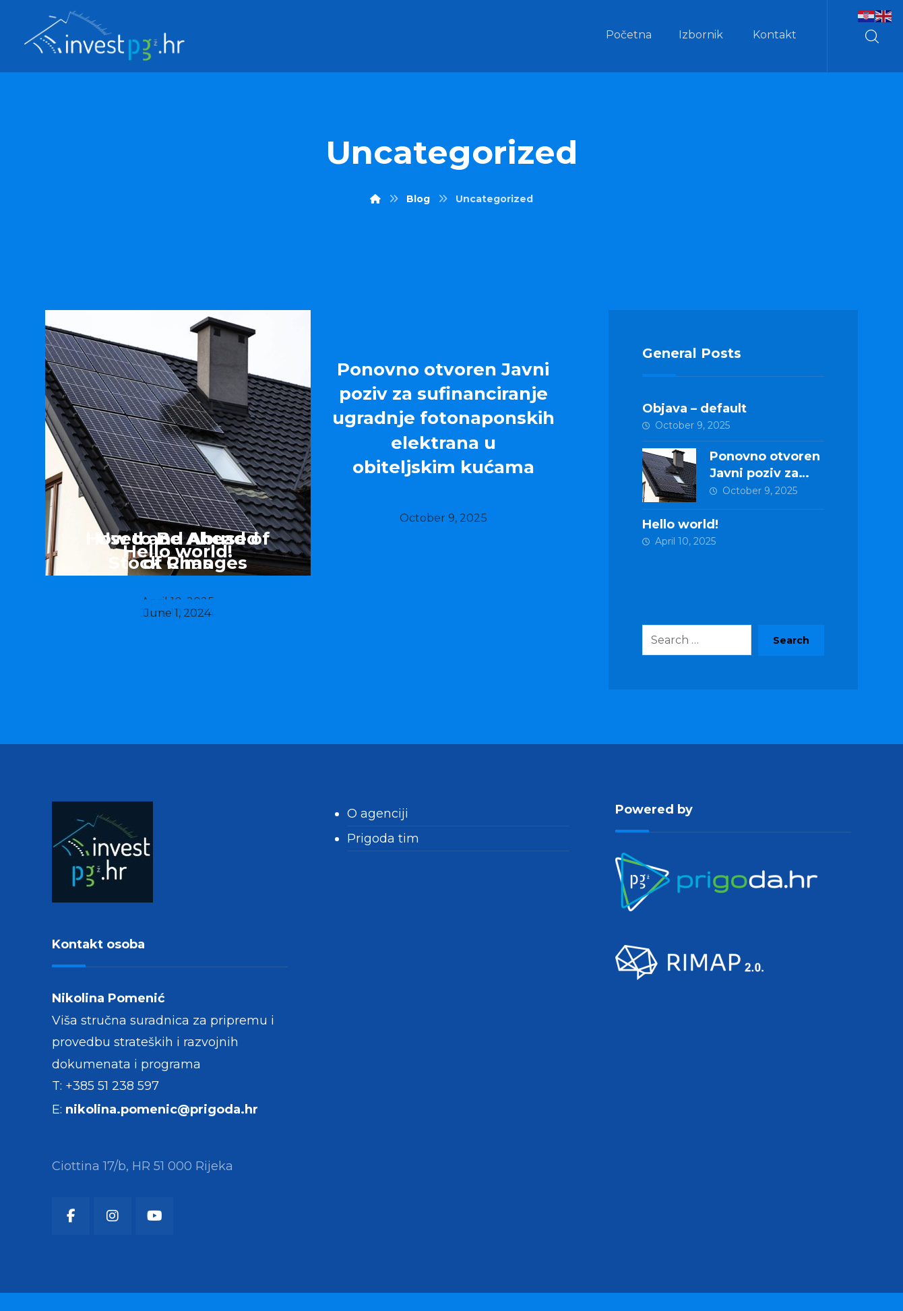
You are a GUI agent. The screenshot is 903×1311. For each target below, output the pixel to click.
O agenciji (377, 817)
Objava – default (694, 408)
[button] (872, 36)
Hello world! (680, 526)
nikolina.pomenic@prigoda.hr (161, 1125)
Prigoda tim (383, 841)
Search (791, 644)
